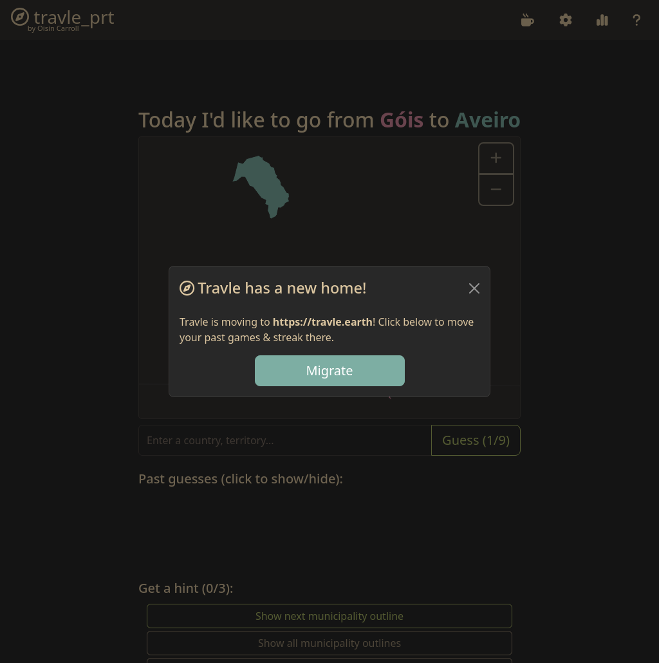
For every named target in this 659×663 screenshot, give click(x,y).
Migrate (329, 370)
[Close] (474, 288)
